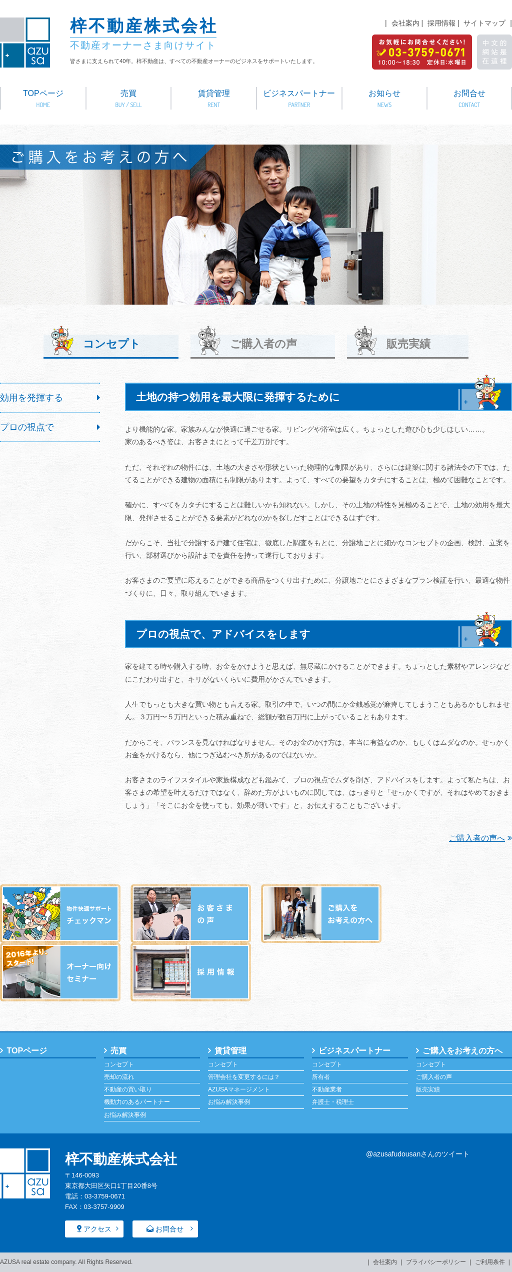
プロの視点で (27, 427)
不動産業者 (327, 1089)
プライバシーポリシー (436, 1261)
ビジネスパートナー (299, 99)
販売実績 (410, 343)
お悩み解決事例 (125, 1114)
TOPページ (43, 99)
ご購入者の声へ (480, 837)
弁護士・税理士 (333, 1101)
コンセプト (119, 1064)
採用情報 (442, 23)
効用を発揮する (31, 398)
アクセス (98, 1229)
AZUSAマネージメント (239, 1089)
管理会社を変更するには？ (244, 1076)
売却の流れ (119, 1076)
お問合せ (469, 99)
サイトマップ (485, 23)
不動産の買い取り (128, 1089)
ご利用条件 (490, 1261)
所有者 (321, 1076)
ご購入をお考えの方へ (462, 1050)
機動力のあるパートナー (137, 1101)
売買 (128, 99)
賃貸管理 (214, 99)
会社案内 (406, 23)
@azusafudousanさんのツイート (418, 1154)
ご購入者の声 (263, 343)
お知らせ (384, 99)
